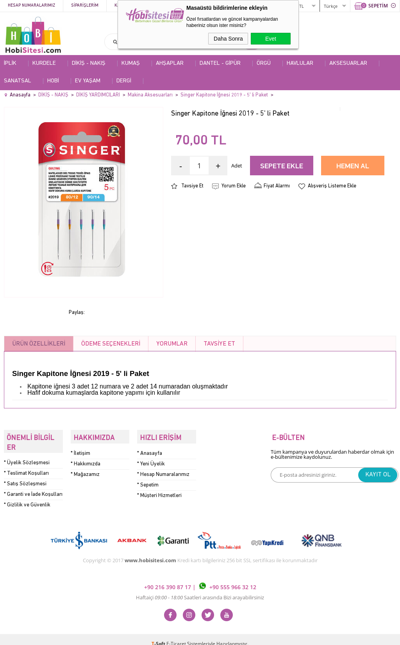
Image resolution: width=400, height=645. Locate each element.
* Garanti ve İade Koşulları (33, 486)
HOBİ (53, 81)
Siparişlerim (84, 6)
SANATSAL (17, 81)
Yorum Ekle (233, 186)
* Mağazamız (85, 471)
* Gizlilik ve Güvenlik (27, 496)
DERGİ (123, 81)
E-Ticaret (176, 635)
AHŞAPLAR (170, 63)
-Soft (159, 635)
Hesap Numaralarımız (31, 6)
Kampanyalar (172, 6)
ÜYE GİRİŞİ (275, 6)
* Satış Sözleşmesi (25, 475)
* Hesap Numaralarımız (163, 471)
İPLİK (10, 63)
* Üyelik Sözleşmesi (27, 454)
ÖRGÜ (264, 63)
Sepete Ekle (281, 166)
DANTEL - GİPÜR (220, 63)
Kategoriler (128, 6)
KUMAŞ (130, 63)
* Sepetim (148, 482)
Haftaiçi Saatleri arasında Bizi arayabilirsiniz (200, 588)
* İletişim (80, 450)
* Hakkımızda (85, 461)
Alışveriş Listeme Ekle (332, 186)
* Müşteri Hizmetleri (159, 492)
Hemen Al (352, 166)
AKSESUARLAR (348, 63)
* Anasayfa (149, 450)
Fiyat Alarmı (277, 186)
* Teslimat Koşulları (26, 465)
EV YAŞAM (87, 81)
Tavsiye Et (192, 186)
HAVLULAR (300, 63)
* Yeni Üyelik (151, 461)
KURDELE (44, 63)
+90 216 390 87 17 (168, 579)
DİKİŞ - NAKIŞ (88, 63)
